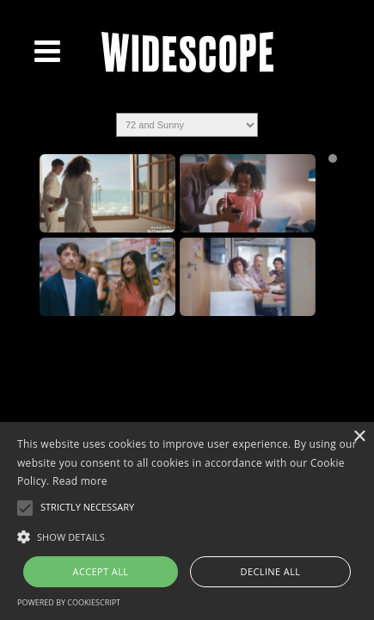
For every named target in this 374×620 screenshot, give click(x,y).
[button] (187, 535)
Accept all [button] (101, 571)
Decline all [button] (271, 571)
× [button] (359, 437)
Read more (79, 481)
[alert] (187, 521)
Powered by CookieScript (68, 602)
